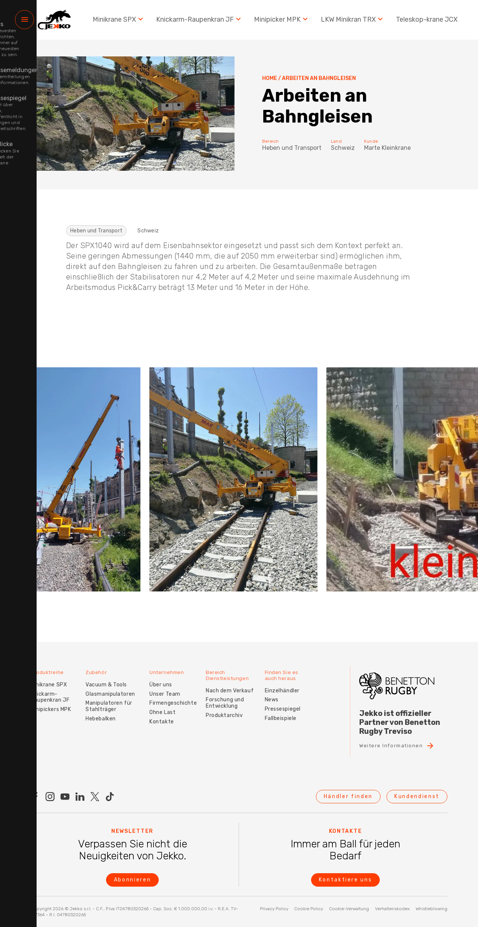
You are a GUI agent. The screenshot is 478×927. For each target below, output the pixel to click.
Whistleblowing (431, 908)
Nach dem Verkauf (233, 682)
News (277, 692)
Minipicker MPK (282, 22)
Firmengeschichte (177, 696)
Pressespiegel (288, 701)
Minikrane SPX (119, 22)
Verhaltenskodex (392, 908)
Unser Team (168, 686)
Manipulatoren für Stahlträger (110, 699)
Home (269, 78)
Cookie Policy (308, 908)
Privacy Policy (274, 908)
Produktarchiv (227, 707)
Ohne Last (166, 705)
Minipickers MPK (51, 702)
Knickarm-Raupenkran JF (199, 22)
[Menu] (24, 22)
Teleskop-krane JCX (426, 22)
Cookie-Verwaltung (349, 908)
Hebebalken (102, 711)
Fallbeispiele (286, 710)
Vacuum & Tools (108, 677)
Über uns (164, 677)
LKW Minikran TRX (353, 22)
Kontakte (165, 714)
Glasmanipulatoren (112, 686)
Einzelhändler (287, 682)
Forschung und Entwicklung (228, 695)
